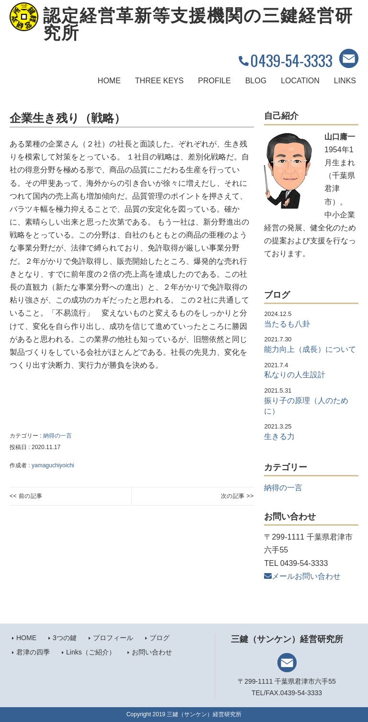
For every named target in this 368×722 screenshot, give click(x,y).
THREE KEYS (159, 81)
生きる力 (279, 436)
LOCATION (300, 81)
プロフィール (113, 638)
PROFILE (214, 81)
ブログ (160, 638)
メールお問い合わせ (302, 576)
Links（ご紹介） (90, 652)
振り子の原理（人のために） (306, 405)
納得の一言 (57, 435)
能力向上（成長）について (310, 349)
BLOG (255, 81)
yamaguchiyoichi (53, 465)
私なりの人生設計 (294, 375)
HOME (109, 81)
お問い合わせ (152, 652)
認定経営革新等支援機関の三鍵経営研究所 (198, 24)
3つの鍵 (65, 638)
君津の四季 (33, 652)
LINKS (345, 81)
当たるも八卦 (287, 324)
